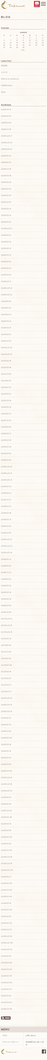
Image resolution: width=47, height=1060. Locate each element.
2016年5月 (5, 744)
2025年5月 (5, 182)
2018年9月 (5, 559)
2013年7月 (5, 969)
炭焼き (3, 92)
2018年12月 (5, 539)
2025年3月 (5, 195)
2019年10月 (5, 480)
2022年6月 (5, 314)
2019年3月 (5, 519)
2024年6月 (5, 208)
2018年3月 (5, 599)
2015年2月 (5, 843)
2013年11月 (5, 942)
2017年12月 (5, 618)
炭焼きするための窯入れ (10, 79)
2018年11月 (5, 546)
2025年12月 (5, 136)
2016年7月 (5, 731)
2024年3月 (5, 222)
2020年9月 (5, 407)
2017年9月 (5, 638)
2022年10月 (5, 294)
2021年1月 (5, 400)
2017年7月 (5, 651)
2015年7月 (5, 810)
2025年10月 (5, 149)
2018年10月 (5, 552)
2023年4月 (5, 261)
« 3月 (23, 50)
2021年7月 (5, 374)
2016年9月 (5, 718)
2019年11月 (5, 473)
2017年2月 (5, 685)
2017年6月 (5, 658)
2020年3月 (5, 446)
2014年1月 (5, 929)
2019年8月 (5, 493)
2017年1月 (5, 691)
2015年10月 (5, 790)
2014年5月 (5, 903)
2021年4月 (5, 387)
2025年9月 (5, 155)
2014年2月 (5, 923)
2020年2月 (5, 453)
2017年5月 (5, 665)
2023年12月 (5, 228)
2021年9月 (5, 360)
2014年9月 (5, 876)
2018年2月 (5, 605)
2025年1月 (5, 202)
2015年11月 (5, 784)
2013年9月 (5, 956)
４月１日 (4, 72)
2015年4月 (5, 830)
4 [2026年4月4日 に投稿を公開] (36, 38)
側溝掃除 (4, 65)
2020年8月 (5, 413)
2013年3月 (5, 995)
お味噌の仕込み (6, 85)
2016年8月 (5, 724)
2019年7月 (5, 499)
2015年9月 (5, 797)
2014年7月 (5, 890)
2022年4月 (5, 321)
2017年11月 (5, 625)
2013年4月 (5, 989)
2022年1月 (5, 341)
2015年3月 (5, 837)
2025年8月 (5, 162)
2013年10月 (5, 949)
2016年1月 (5, 771)
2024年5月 (5, 215)
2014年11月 (5, 863)
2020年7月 (5, 420)
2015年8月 (5, 804)
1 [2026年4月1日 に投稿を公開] (17, 38)
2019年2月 (5, 526)
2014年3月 (5, 916)
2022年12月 (5, 288)
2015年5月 (5, 823)
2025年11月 (5, 142)
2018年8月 (5, 566)
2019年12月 (5, 466)
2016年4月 (5, 751)
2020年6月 (5, 427)
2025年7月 (5, 169)
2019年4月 (5, 513)
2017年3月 (5, 678)
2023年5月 (5, 255)
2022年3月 (5, 327)
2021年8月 (5, 367)
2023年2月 (5, 274)
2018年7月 (5, 572)
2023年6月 (5, 248)
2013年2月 (5, 1002)
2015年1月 (5, 850)
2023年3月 (5, 268)
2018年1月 (5, 612)
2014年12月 (5, 857)
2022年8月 (5, 308)
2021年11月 (5, 347)
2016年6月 (5, 737)
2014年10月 (5, 870)
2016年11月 (5, 704)
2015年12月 (5, 777)
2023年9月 (5, 235)
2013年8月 (5, 962)
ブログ (4, 1035)
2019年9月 (5, 486)
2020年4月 (5, 440)
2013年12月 (5, 936)
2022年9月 (5, 301)
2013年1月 (5, 1009)
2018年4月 (5, 592)
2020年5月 (5, 433)
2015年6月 (5, 817)
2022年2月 (5, 334)
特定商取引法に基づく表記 (35, 1043)
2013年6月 (5, 976)
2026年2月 (5, 122)
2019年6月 (5, 506)
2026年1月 (5, 129)
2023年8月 (5, 241)
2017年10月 (5, 632)
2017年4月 (5, 671)
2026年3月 (5, 116)
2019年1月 (5, 532)
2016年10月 (5, 711)
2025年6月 (5, 175)
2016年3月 (5, 757)
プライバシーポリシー (10, 1042)
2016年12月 (5, 698)
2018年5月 (5, 585)
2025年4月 (5, 189)
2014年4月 (5, 909)
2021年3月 (5, 394)
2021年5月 (5, 380)
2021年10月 (5, 354)
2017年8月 (5, 645)
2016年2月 (5, 764)
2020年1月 (5, 460)
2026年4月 (5, 109)
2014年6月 (5, 896)
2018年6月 (5, 579)
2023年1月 (5, 281)
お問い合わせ (31, 1035)
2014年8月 (5, 883)
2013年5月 (5, 982)
